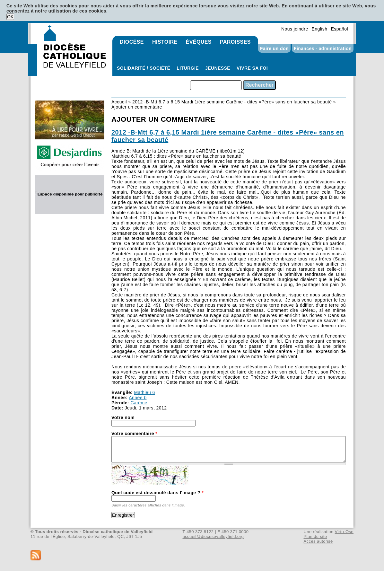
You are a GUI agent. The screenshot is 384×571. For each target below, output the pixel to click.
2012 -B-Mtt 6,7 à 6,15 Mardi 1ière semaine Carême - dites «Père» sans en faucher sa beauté (232, 101)
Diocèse (132, 42)
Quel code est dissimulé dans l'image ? (157, 492)
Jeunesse (217, 68)
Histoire (165, 42)
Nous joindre (294, 28)
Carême (138, 402)
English (319, 28)
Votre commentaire (134, 433)
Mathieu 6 (144, 392)
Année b (137, 397)
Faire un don (274, 48)
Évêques (199, 42)
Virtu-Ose (344, 531)
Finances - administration (323, 48)
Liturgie (188, 68)
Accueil (119, 101)
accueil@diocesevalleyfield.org (213, 536)
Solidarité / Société (143, 68)
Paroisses (235, 42)
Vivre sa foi (252, 68)
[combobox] (216, 85)
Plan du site (315, 536)
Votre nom (123, 417)
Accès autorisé (318, 541)
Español (339, 28)
